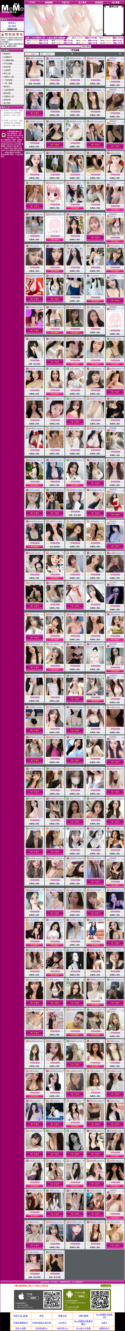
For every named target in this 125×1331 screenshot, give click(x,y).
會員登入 (12, 23)
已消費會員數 (9, 60)
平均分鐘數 (8, 64)
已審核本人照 (9, 96)
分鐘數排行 (8, 57)
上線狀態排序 (9, 90)
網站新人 (7, 87)
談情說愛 (7, 100)
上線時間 (7, 70)
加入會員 (12, 26)
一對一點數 (8, 83)
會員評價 (7, 67)
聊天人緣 (7, 73)
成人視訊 (7, 103)
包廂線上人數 (9, 77)
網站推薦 (7, 93)
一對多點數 (8, 80)
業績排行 (7, 54)
